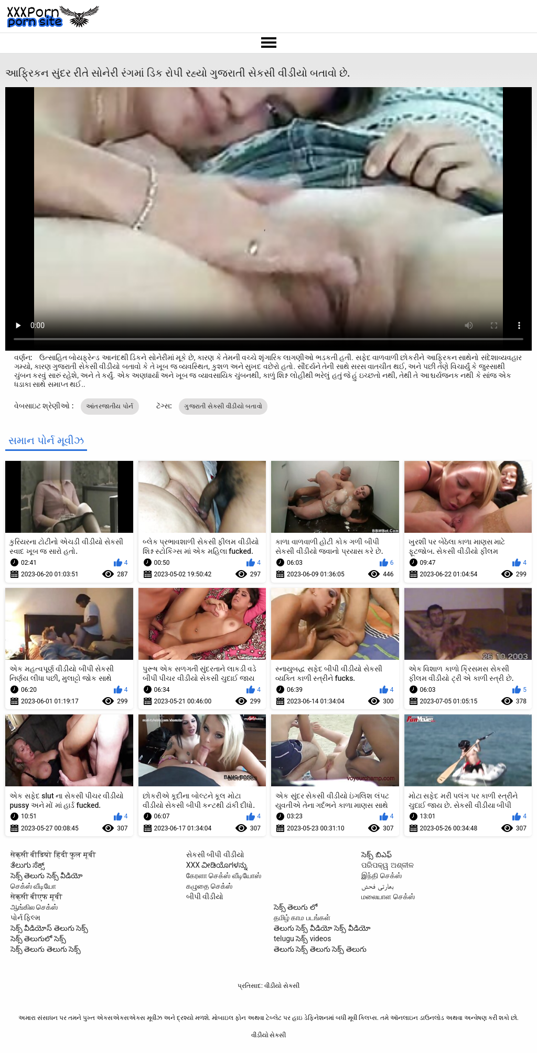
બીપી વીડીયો (204, 896)
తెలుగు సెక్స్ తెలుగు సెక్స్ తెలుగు (320, 949)
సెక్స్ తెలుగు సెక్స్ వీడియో (46, 875)
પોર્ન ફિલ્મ (25, 917)
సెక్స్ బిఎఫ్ (376, 854)
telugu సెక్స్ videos (302, 938)
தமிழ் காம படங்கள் (302, 917)
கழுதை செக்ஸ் (209, 886)
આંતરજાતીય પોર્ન (110, 406)
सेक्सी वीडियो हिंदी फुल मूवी (53, 854)
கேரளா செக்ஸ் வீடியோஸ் (223, 875)
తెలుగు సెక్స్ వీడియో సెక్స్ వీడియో (322, 928)
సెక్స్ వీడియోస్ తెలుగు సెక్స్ (49, 928)
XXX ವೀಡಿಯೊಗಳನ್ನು (217, 865)
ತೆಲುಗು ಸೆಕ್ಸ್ (27, 865)
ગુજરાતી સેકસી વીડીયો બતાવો (223, 406)
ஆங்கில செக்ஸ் (34, 907)
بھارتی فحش (377, 886)
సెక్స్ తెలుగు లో (295, 907)
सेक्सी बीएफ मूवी (36, 896)
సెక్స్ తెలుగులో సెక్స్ (38, 938)
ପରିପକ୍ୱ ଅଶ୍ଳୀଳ (387, 865)
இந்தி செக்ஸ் (381, 875)
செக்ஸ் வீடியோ (33, 886)
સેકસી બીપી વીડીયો (215, 854)
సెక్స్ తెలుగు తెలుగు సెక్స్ (45, 949)
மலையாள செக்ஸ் (387, 896)
